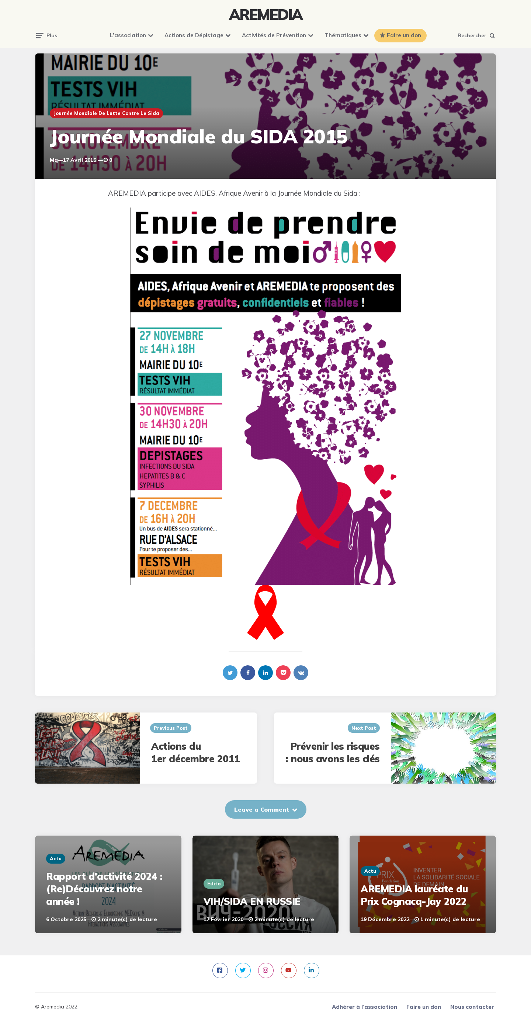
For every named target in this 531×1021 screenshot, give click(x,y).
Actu (56, 858)
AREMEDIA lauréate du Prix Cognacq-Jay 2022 (414, 895)
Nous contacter (472, 1006)
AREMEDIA (265, 14)
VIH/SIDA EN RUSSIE (252, 901)
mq (54, 160)
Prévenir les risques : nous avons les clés (333, 752)
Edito (214, 883)
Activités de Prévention (274, 35)
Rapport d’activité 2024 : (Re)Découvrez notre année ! (104, 888)
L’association (128, 35)
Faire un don (404, 35)
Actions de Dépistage (193, 35)
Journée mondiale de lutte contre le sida (106, 113)
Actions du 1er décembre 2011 (195, 752)
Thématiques (342, 35)
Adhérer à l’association (364, 1006)
